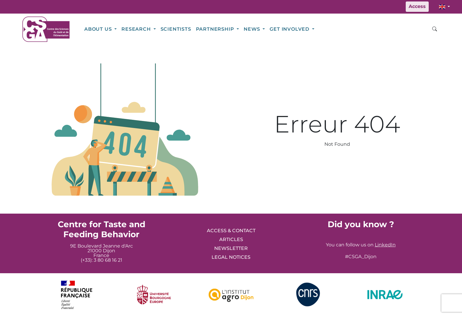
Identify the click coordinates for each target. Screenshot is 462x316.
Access (417, 6)
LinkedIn (385, 245)
